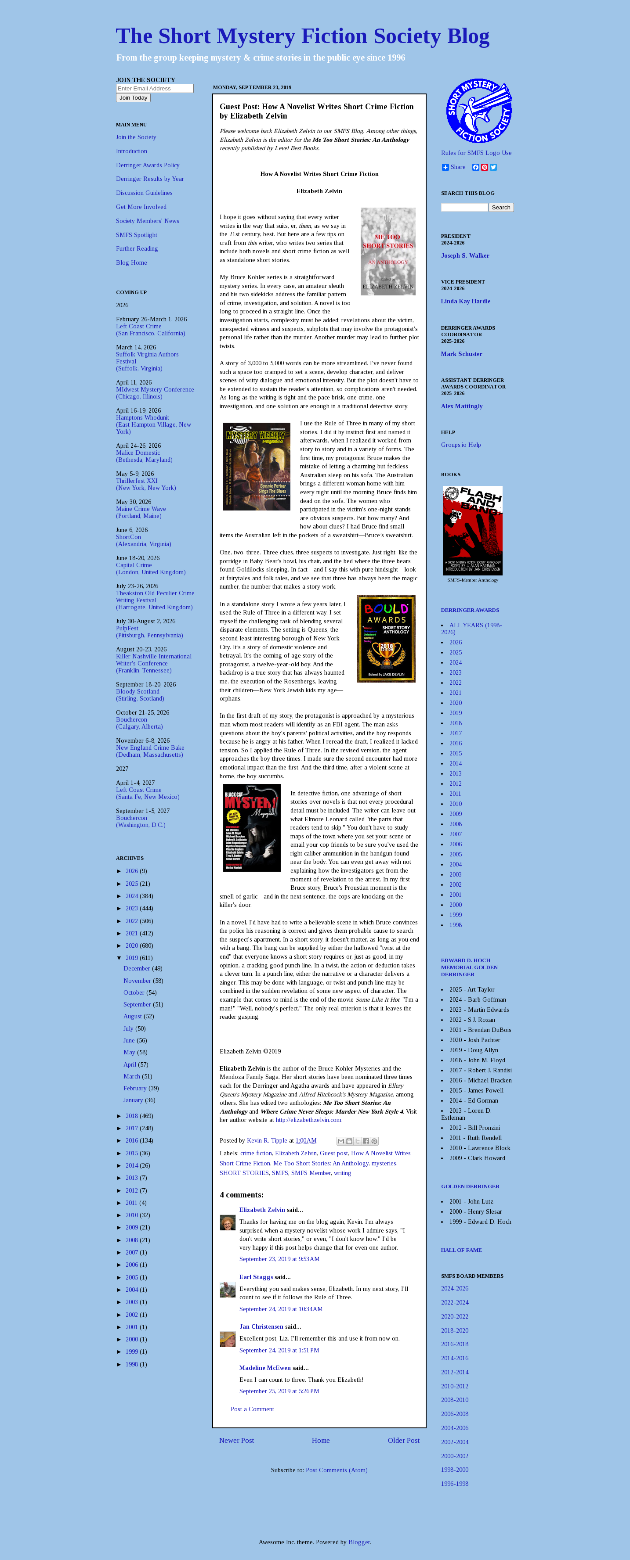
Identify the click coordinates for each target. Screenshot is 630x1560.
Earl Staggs (256, 1277)
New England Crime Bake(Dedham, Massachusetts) (150, 751)
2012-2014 (454, 1372)
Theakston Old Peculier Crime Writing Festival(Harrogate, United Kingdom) (155, 600)
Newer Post (236, 1440)
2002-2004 (454, 1442)
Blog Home (131, 262)
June (130, 1040)
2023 (133, 908)
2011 (132, 1203)
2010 (133, 1215)
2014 (133, 1165)
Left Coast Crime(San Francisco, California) (150, 330)
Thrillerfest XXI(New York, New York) (146, 484)
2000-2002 (454, 1456)
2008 (133, 1240)
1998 (133, 1364)
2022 (133, 921)
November (138, 981)
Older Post (404, 1440)
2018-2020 (454, 1330)
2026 (133, 871)
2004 (133, 1290)
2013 (133, 1178)
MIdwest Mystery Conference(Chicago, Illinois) (155, 393)
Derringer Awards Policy (148, 165)
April (130, 1064)
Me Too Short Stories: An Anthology (321, 1163)
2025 (133, 884)
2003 (133, 1302)
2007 (133, 1252)
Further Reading (137, 248)
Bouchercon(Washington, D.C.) (141, 821)
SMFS (280, 1173)
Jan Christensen (261, 1326)
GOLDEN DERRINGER (470, 1186)
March (132, 1076)
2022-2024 (454, 1302)
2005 (133, 1277)
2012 (133, 1190)
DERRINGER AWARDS (470, 610)
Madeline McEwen (265, 1368)
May (130, 1052)
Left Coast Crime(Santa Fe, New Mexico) (148, 793)
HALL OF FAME (461, 1250)
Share (454, 167)
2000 (133, 1339)
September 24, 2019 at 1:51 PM (279, 1350)
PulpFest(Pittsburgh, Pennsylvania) (149, 632)
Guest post (334, 1153)
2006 (133, 1265)
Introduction (131, 151)
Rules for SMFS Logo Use (476, 153)
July (129, 1028)
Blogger (359, 1542)
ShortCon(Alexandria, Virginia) (143, 540)
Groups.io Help (461, 445)
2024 (133, 896)
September (138, 1004)
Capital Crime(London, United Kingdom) (151, 568)
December (137, 968)
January (134, 1100)
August (133, 1016)
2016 (133, 1140)
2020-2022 (454, 1316)
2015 (133, 1153)
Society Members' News (147, 221)
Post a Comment (252, 1409)
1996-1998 (454, 1484)
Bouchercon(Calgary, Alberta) (139, 723)
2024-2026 (454, 1288)
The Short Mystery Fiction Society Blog (303, 35)
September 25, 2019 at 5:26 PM (279, 1391)
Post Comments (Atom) (337, 1470)
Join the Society (136, 137)
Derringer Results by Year (150, 179)
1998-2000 (454, 1470)
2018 (133, 1116)
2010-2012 (454, 1386)
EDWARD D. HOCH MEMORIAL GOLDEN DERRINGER (469, 967)
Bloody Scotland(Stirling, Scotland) (140, 695)
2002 (133, 1315)
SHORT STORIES (244, 1173)
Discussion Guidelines (144, 193)
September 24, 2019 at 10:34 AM (281, 1309)
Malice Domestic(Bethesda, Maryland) (144, 456)
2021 (133, 933)
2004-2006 (454, 1428)
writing (342, 1173)
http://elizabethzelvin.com (308, 1120)
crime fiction (256, 1153)
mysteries (384, 1163)
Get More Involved (141, 207)
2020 (133, 945)
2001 (133, 1327)
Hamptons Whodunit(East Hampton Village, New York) (153, 424)
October (134, 992)
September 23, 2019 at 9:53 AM (279, 1259)
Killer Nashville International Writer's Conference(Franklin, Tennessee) (154, 663)
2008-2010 (454, 1400)
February (135, 1088)
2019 (133, 958)
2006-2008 (454, 1414)
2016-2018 (454, 1344)
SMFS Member (311, 1173)
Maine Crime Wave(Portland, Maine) (141, 512)
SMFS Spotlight (136, 235)
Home (321, 1440)
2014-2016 (454, 1358)
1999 (133, 1351)
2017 (133, 1128)
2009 (133, 1227)
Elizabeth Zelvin (296, 1153)
